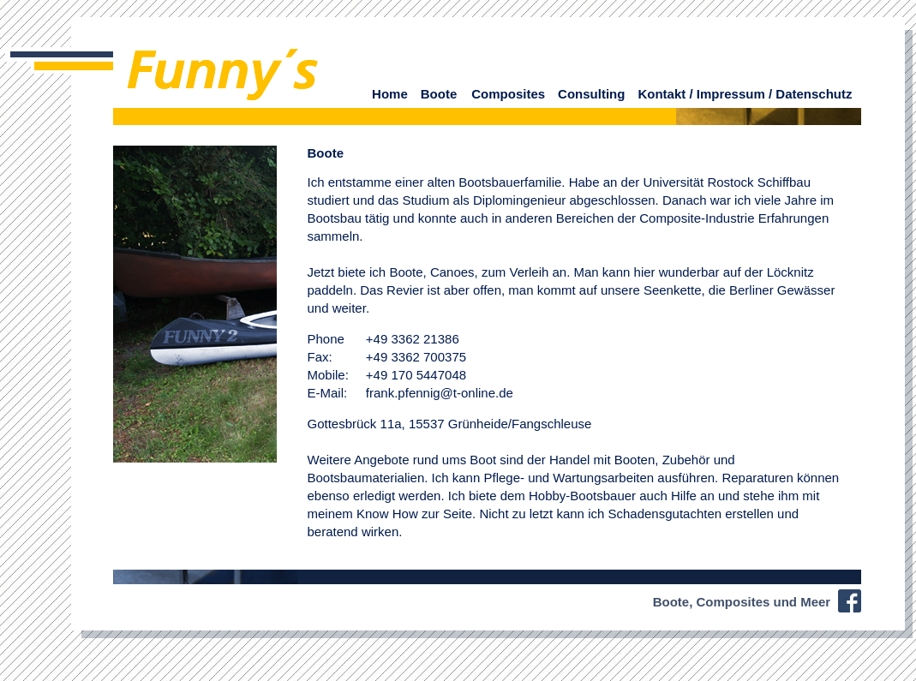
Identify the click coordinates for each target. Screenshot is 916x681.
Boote (439, 94)
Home (390, 94)
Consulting (591, 94)
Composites (508, 94)
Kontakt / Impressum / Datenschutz (745, 94)
